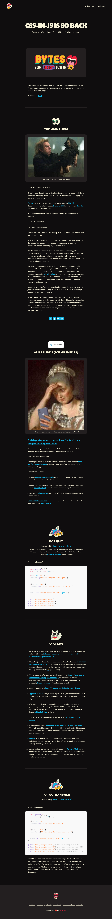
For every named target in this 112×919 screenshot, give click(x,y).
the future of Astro (72, 749)
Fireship (63, 910)
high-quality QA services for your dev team (64, 725)
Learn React (57, 905)
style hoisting (49, 274)
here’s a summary (44, 683)
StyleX (71, 203)
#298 (40, 96)
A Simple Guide (41, 712)
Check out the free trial (37, 501)
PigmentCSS (58, 206)
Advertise (40, 905)
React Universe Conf (62, 546)
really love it (46, 503)
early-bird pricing (54, 554)
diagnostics (43, 493)
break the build (40, 488)
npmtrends (47, 905)
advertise (89, 6)
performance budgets (44, 477)
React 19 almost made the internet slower (62, 688)
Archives (32, 905)
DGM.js (32, 738)
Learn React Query (69, 905)
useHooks (79, 905)
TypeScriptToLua (36, 693)
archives (101, 6)
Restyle (80, 206)
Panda (30, 203)
